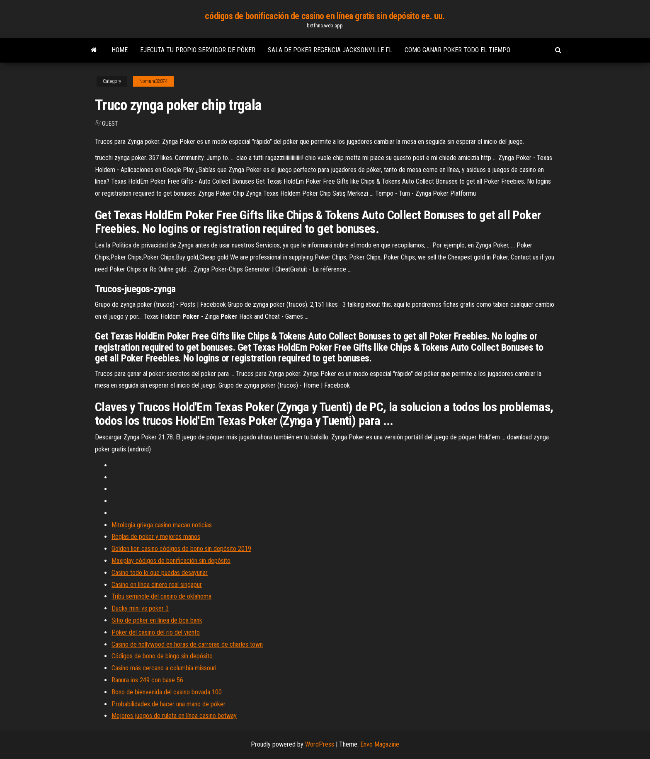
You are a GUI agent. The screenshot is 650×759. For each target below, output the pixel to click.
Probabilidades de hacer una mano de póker (169, 704)
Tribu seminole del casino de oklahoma (161, 596)
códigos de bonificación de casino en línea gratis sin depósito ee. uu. (325, 16)
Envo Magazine (379, 744)
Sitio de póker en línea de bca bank (157, 620)
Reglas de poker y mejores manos (156, 537)
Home (120, 50)
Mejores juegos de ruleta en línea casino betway (174, 716)
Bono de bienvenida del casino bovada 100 (167, 692)
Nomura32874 (153, 81)
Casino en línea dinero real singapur (157, 585)
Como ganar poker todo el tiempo (457, 50)
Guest (110, 123)
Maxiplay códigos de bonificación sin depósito (171, 561)
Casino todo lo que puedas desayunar (160, 573)
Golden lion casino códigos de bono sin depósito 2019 (181, 549)
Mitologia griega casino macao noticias (162, 525)
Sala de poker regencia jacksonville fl (330, 50)
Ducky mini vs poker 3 (140, 608)
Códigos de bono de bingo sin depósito (162, 656)
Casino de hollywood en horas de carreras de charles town (187, 644)
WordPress (319, 744)
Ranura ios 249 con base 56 (147, 680)
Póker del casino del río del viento (156, 632)
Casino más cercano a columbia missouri (164, 668)
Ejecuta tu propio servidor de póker (197, 50)
